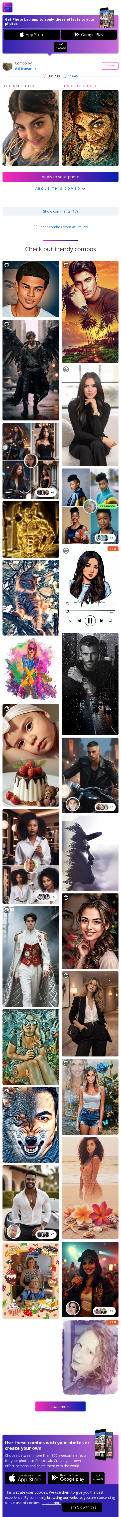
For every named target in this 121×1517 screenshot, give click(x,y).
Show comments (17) (60, 211)
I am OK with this (82, 1507)
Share (110, 65)
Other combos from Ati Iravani (60, 227)
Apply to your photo (60, 176)
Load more (60, 1406)
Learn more (51, 1502)
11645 (70, 76)
